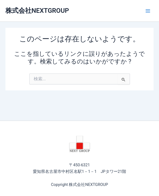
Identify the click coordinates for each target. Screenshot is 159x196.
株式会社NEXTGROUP (37, 10)
